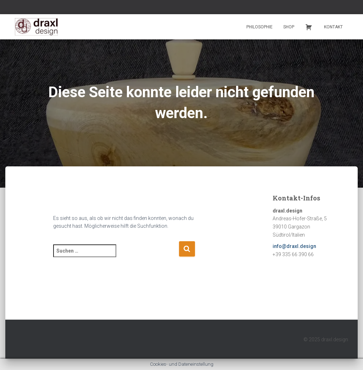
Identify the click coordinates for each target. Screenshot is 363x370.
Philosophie (259, 26)
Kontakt (333, 26)
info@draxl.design (294, 246)
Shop (288, 26)
